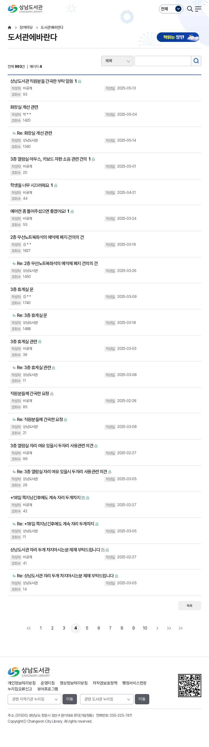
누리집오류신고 (20, 689)
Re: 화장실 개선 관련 (34, 133)
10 (145, 628)
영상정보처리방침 (74, 683)
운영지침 (48, 683)
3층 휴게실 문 (21, 289)
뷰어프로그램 (47, 689)
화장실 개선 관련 (24, 107)
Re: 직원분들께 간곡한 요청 (40, 419)
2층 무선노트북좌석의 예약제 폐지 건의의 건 (47, 237)
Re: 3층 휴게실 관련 (34, 367)
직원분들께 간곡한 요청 (29, 393)
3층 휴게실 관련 (23, 341)
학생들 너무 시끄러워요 (31, 185)
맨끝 (168, 628)
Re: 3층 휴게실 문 (32, 315)
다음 (157, 628)
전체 (164, 8)
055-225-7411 (121, 715)
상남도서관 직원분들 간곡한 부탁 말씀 (43, 81)
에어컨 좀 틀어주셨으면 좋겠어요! (39, 211)
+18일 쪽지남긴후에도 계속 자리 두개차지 (45, 497)
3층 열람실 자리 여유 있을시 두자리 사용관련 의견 (51, 445)
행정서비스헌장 (134, 683)
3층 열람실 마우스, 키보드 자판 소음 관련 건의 (50, 159)
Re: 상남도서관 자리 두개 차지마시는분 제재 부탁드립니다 (65, 575)
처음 (29, 628)
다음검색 (180, 628)
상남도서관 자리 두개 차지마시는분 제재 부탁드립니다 (55, 549)
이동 (69, 699)
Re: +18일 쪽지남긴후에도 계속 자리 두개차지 (55, 523)
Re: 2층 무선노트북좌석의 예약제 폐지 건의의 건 (57, 263)
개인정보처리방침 (22, 683)
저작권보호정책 (105, 683)
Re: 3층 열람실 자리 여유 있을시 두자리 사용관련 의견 (62, 471)
